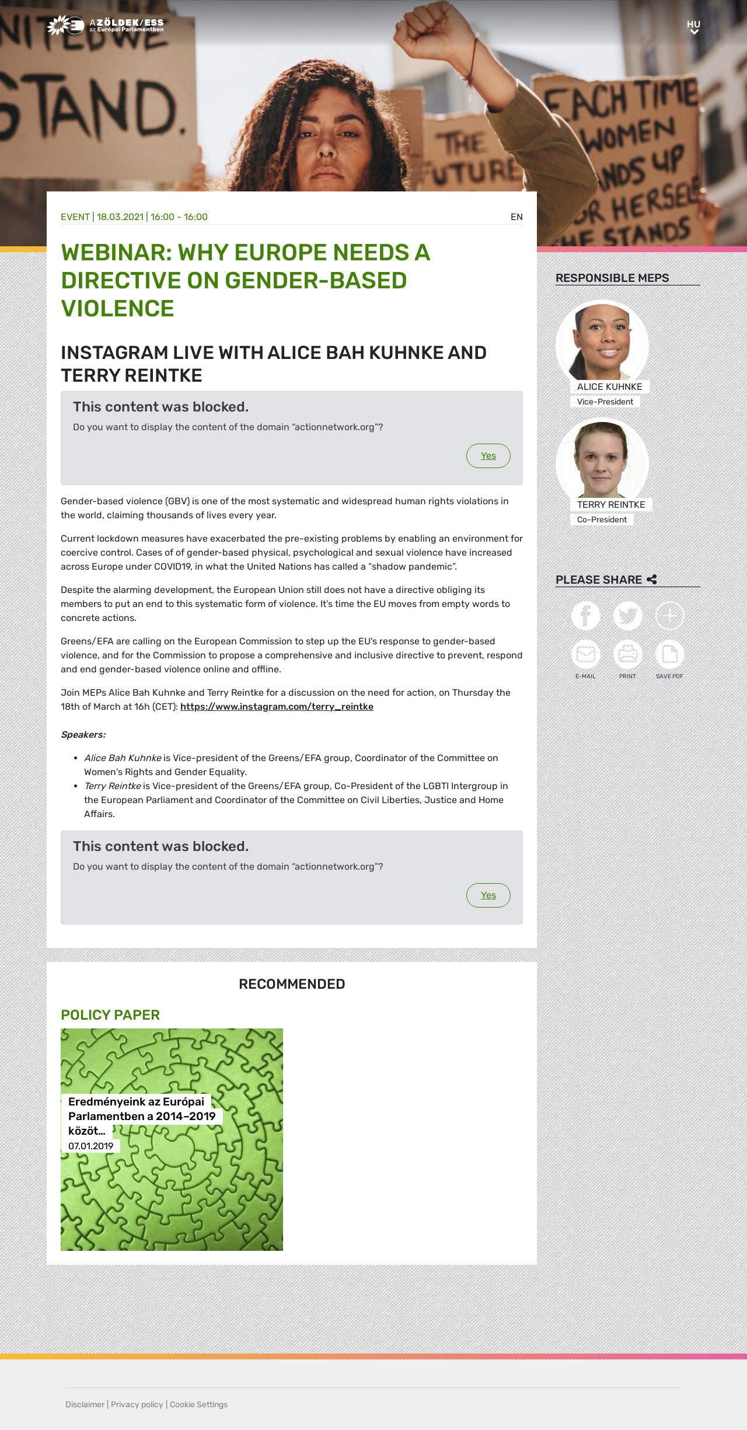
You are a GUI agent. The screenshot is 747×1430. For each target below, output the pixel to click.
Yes (488, 455)
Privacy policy (137, 1405)
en (517, 216)
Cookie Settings (199, 1405)
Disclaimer (84, 1405)
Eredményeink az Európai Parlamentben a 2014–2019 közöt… (142, 1117)
